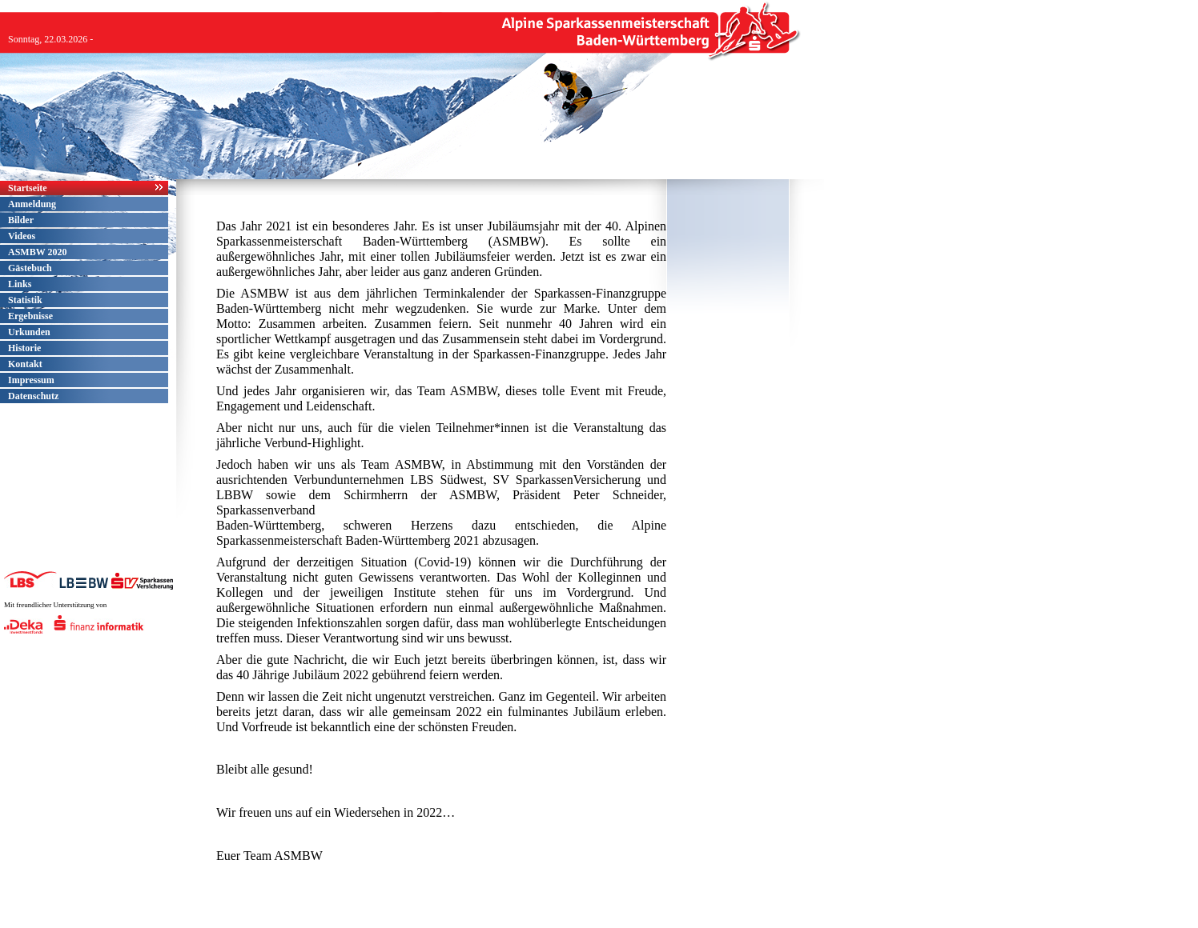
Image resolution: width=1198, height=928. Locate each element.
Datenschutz (33, 396)
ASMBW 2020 (37, 252)
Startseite (27, 188)
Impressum (31, 380)
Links (19, 284)
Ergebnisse (30, 316)
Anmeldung (32, 204)
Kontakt (25, 364)
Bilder (21, 220)
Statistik (25, 300)
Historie (24, 348)
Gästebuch (30, 268)
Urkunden (29, 332)
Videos (21, 236)
